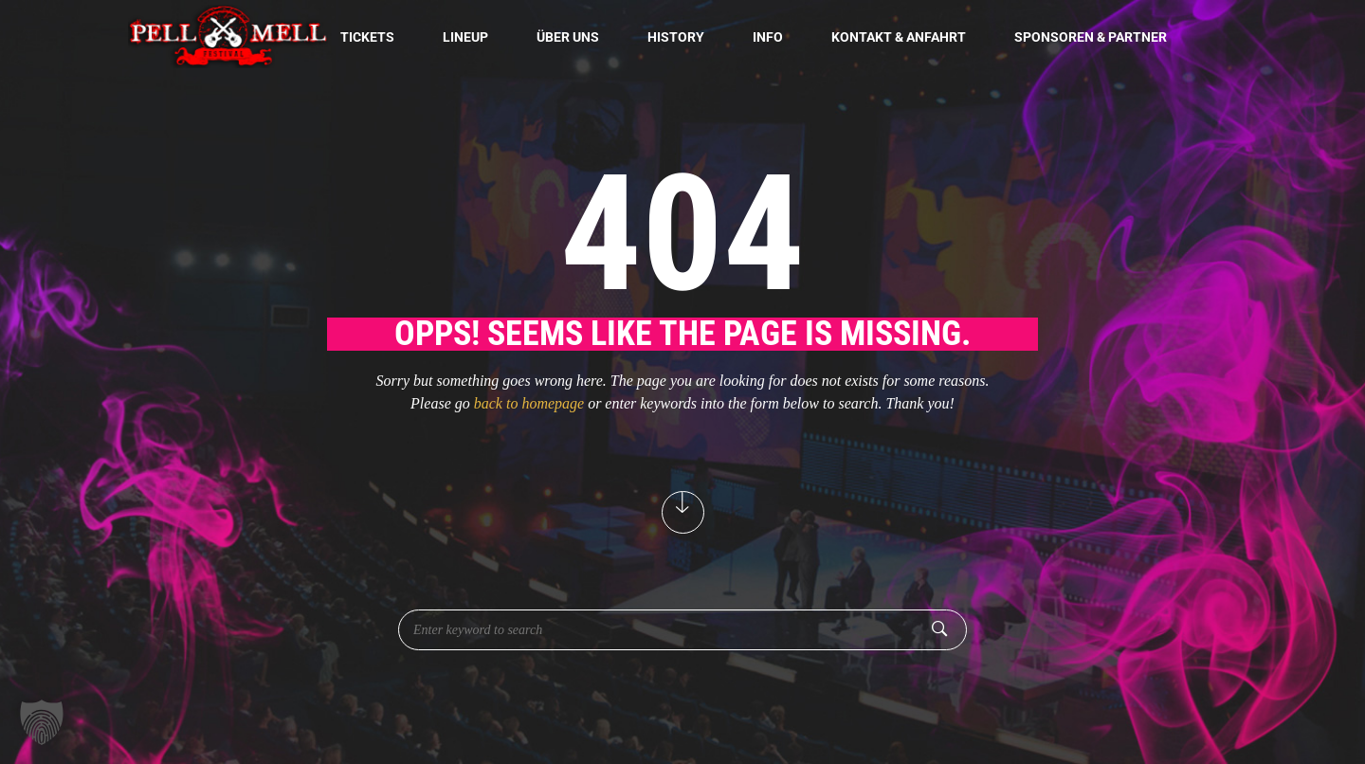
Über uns (568, 37)
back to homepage (529, 403)
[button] (41, 722)
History (675, 37)
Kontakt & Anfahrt (898, 37)
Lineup (465, 37)
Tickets (367, 37)
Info (768, 37)
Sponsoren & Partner (1090, 37)
